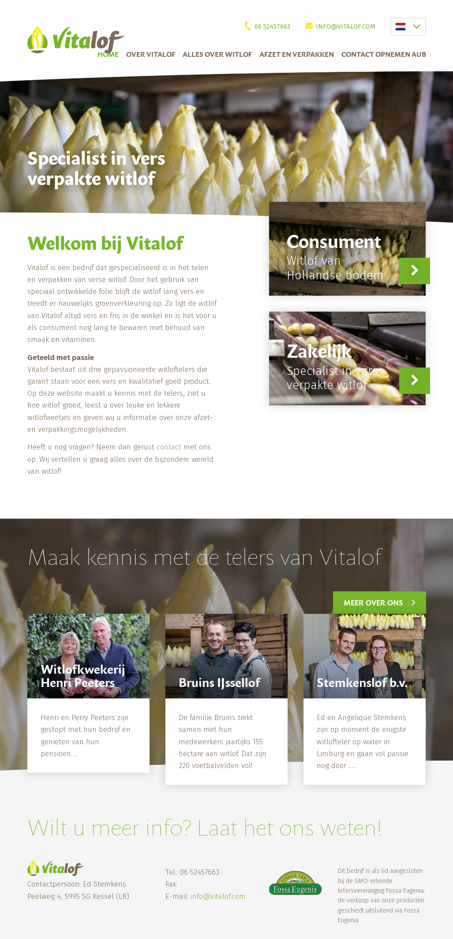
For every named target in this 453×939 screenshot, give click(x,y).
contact (169, 447)
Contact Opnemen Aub (383, 54)
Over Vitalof (150, 54)
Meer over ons (373, 603)
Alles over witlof (217, 54)
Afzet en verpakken (296, 54)
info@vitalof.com (345, 26)
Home (108, 54)
